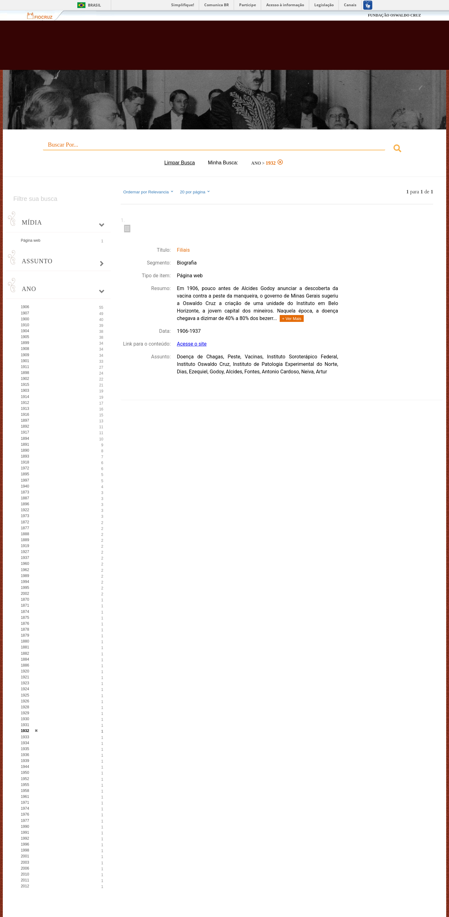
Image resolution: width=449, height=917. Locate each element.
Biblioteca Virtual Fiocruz (194, 48)
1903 (25, 390)
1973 (25, 516)
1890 (25, 450)
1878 (25, 629)
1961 (25, 796)
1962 (25, 570)
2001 (25, 856)
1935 (25, 749)
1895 (25, 474)
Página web (31, 240)
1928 (25, 707)
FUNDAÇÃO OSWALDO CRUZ (394, 15)
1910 (25, 325)
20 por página (195, 191)
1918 (25, 462)
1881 (25, 647)
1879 (25, 635)
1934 (25, 743)
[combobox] (224, 149)
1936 (25, 755)
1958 (25, 790)
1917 (25, 432)
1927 (25, 552)
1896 (25, 504)
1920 (25, 671)
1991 (25, 832)
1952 (25, 779)
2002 (25, 593)
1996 (25, 844)
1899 (25, 343)
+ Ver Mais (292, 318)
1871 (25, 605)
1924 (25, 689)
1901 (25, 361)
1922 (25, 510)
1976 (25, 814)
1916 (25, 414)
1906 (25, 307)
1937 (25, 558)
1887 (25, 498)
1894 (25, 438)
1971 (25, 802)
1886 (25, 665)
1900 (25, 319)
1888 (25, 534)
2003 (25, 862)
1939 (25, 761)
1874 (25, 611)
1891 (25, 444)
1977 (25, 820)
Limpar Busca (179, 162)
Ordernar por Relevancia (148, 191)
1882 (25, 653)
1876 (25, 623)
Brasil (94, 5)
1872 (25, 522)
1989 (25, 576)
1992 (25, 838)
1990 (25, 826)
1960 (25, 563)
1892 (25, 426)
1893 (25, 456)
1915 (25, 384)
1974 (25, 808)
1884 (25, 659)
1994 (25, 582)
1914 (25, 397)
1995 (25, 587)
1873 (25, 492)
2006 (25, 868)
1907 (25, 313)
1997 (25, 480)
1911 (25, 367)
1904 (25, 331)
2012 (25, 886)
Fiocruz (43, 15)
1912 (25, 402)
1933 (25, 737)
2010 (25, 874)
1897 (25, 420)
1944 (25, 766)
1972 (25, 468)
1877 (25, 528)
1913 (25, 408)
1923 (25, 683)
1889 (25, 540)
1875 (25, 617)
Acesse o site (191, 344)
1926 (25, 701)
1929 (25, 713)
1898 (25, 373)
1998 (25, 850)
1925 (25, 695)
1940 (25, 486)
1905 (25, 337)
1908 (25, 349)
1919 (25, 546)
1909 (25, 355)
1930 (25, 719)
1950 (25, 772)
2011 (25, 880)
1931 (25, 725)
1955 (25, 785)
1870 (25, 599)
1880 (25, 641)
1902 (25, 378)
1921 (25, 677)
